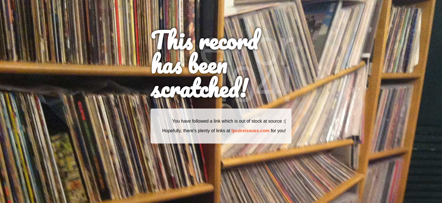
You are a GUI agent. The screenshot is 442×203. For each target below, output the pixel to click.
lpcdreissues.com (250, 130)
